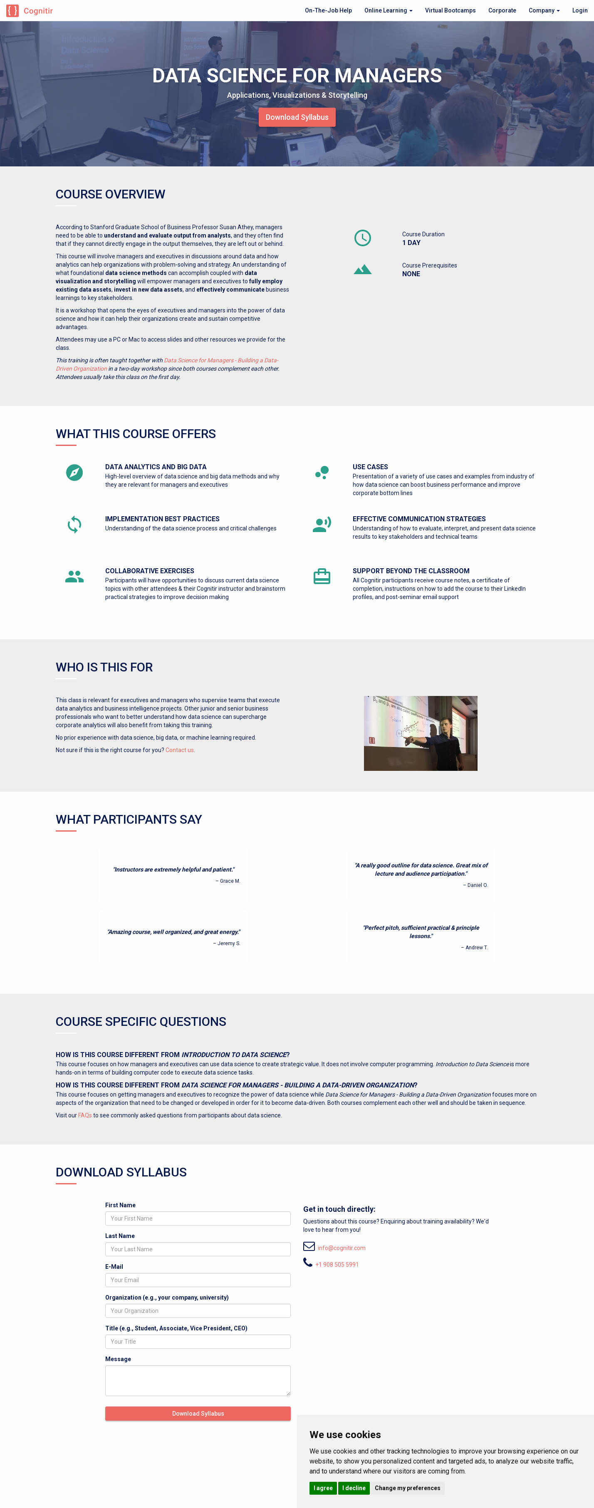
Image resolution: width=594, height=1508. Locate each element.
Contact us (180, 750)
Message (118, 1359)
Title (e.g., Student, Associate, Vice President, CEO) (176, 1328)
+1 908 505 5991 (337, 1264)
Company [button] (544, 10)
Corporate (502, 10)
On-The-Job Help (328, 10)
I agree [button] (323, 1488)
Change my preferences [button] (408, 1488)
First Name (120, 1205)
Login (580, 10)
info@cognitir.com (342, 1248)
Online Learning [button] (388, 10)
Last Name (120, 1236)
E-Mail (114, 1266)
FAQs (85, 1115)
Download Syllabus (297, 116)
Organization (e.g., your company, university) (167, 1297)
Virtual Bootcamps (450, 10)
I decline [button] (354, 1488)
